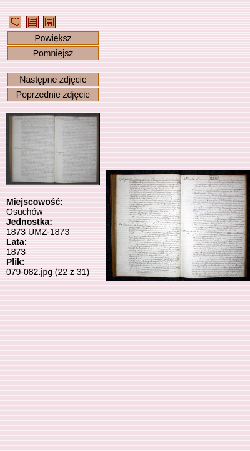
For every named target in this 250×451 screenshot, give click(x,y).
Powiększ (52, 38)
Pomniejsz (53, 53)
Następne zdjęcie (52, 80)
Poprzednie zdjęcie (53, 95)
